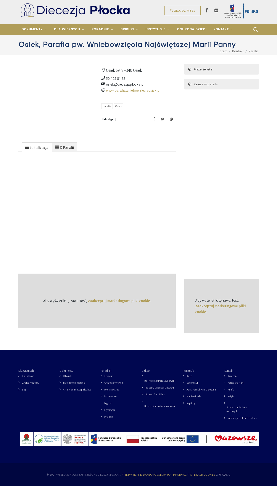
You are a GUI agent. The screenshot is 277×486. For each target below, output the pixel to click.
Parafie (231, 389)
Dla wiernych (26, 371)
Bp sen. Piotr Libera (155, 394)
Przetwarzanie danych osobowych (238, 409)
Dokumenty (66, 371)
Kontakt (228, 371)
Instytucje (188, 371)
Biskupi (146, 371)
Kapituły (191, 403)
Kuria (189, 376)
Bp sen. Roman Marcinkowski (159, 406)
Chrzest (108, 376)
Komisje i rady (194, 396)
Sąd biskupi (193, 382)
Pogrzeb (108, 403)
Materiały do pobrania (74, 382)
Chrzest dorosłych (113, 382)
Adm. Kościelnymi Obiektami (201, 389)
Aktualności (28, 376)
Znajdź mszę (182, 10)
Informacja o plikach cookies (242, 418)
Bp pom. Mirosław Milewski (159, 387)
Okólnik (67, 376)
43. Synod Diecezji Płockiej (77, 389)
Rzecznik (232, 376)
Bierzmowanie (111, 389)
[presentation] (37, 147)
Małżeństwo (110, 396)
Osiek (118, 106)
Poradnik (106, 371)
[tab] (37, 146)
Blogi (24, 389)
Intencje (108, 416)
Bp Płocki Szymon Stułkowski (159, 380)
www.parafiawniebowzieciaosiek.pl (133, 90)
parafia (107, 106)
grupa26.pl (223, 474)
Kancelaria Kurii (236, 382)
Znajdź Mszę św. (31, 382)
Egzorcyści (109, 409)
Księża (231, 396)
